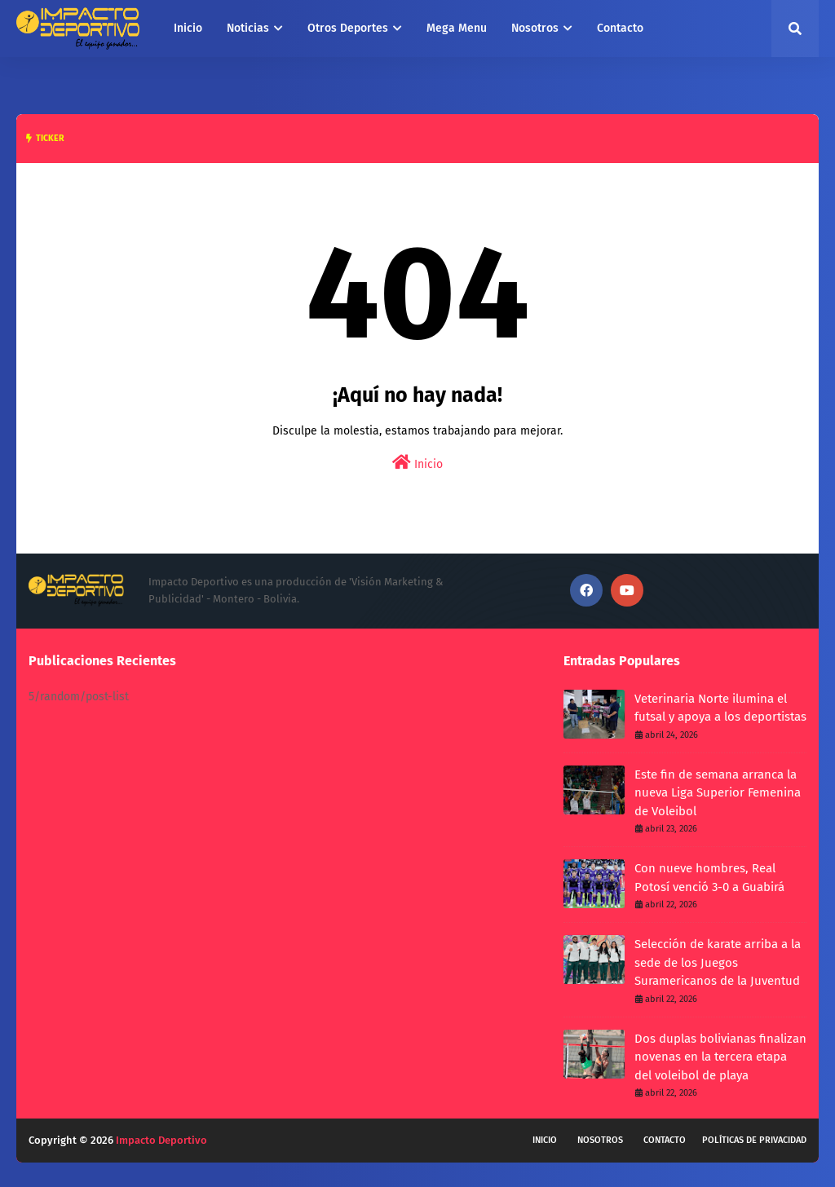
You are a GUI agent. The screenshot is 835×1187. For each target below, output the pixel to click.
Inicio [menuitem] (188, 28)
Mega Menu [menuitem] (456, 28)
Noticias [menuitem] (248, 28)
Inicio (417, 462)
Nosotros (600, 1140)
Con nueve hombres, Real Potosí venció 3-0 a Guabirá (709, 877)
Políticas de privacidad (754, 1140)
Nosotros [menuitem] (535, 28)
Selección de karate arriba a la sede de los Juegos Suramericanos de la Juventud (717, 962)
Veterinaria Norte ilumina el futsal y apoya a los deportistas (720, 708)
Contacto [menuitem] (620, 28)
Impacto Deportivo (161, 1140)
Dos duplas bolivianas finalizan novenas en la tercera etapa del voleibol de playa (720, 1057)
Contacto (664, 1140)
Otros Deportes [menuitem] (347, 28)
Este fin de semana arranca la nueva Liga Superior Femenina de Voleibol (717, 793)
